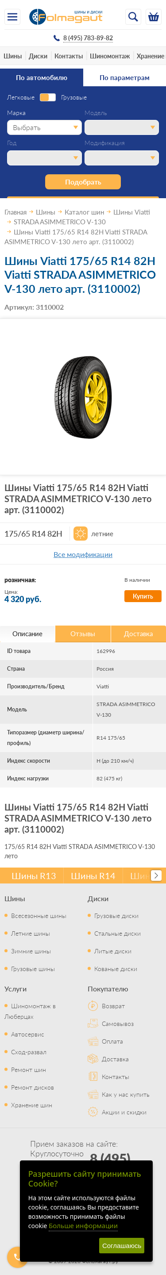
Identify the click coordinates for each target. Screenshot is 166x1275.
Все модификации (83, 554)
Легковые (21, 97)
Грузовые (74, 97)
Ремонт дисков (32, 1087)
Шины (13, 55)
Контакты (68, 55)
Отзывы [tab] (82, 633)
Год (11, 143)
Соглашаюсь (121, 1245)
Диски (38, 55)
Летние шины (30, 933)
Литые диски (112, 950)
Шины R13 (34, 875)
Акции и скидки (124, 1111)
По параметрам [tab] (125, 77)
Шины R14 (93, 875)
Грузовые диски (116, 915)
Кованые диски (115, 968)
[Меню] (12, 17)
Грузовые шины (33, 968)
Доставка (115, 1058)
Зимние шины (31, 950)
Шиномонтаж (110, 55)
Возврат (113, 1005)
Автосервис (27, 1033)
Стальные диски (117, 933)
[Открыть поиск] (133, 17)
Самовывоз (118, 1023)
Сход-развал (28, 1051)
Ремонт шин (28, 1069)
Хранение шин (31, 1104)
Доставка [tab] (138, 633)
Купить (143, 595)
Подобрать (83, 182)
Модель (96, 113)
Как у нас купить (126, 1094)
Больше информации (83, 1225)
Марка (16, 113)
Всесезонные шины (38, 915)
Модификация (105, 143)
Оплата (112, 1041)
